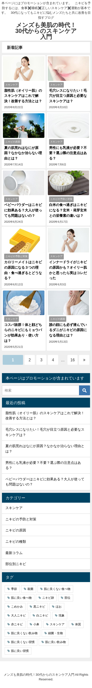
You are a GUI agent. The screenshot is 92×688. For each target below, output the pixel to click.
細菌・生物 (55, 633)
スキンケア (14, 508)
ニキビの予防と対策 (20, 519)
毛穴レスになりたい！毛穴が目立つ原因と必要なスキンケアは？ (68, 96)
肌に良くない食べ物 (57, 588)
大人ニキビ (18, 615)
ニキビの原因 (15, 530)
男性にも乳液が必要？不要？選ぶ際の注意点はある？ (68, 153)
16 (72, 360)
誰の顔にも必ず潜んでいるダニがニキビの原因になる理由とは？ (68, 330)
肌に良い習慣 (20, 650)
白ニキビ (42, 615)
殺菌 (30, 588)
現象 (62, 615)
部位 (67, 597)
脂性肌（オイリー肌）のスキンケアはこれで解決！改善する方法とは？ (23, 96)
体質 (78, 624)
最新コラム (14, 553)
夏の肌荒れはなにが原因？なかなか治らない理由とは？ (23, 153)
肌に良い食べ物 (21, 597)
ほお (59, 606)
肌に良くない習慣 (23, 642)
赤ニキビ (17, 624)
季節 (14, 588)
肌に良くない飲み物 (24, 633)
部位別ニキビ (15, 564)
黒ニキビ (39, 606)
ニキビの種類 (15, 541)
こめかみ (17, 606)
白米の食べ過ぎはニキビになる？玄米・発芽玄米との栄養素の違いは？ (68, 210)
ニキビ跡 (48, 597)
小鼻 (36, 624)
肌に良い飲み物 (55, 642)
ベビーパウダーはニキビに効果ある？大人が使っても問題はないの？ (23, 210)
